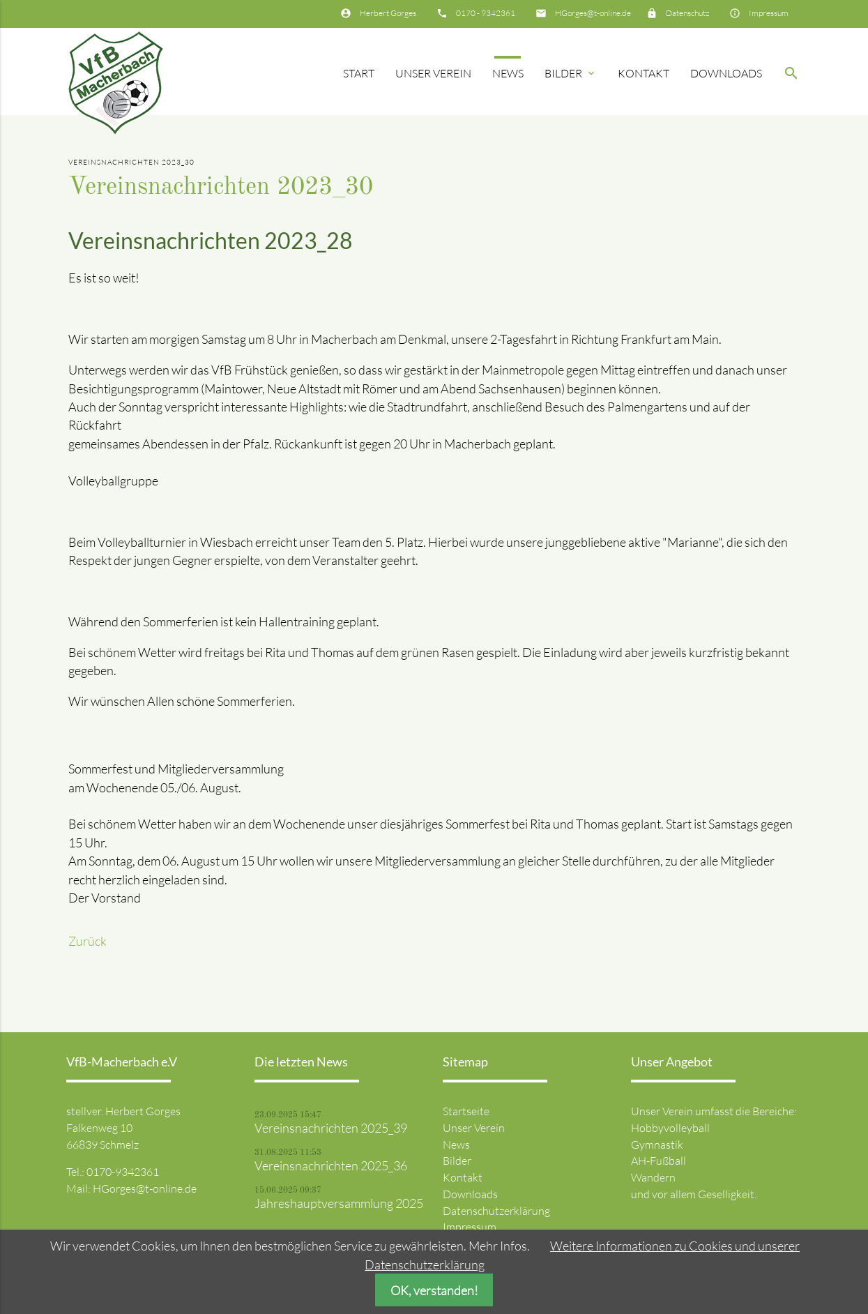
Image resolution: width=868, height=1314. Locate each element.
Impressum (769, 13)
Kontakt (643, 73)
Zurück (87, 941)
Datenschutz (687, 13)
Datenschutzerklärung (496, 1211)
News (508, 73)
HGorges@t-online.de (593, 13)
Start (358, 73)
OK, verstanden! (434, 1290)
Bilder (571, 73)
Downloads (726, 73)
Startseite (466, 1111)
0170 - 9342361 (485, 13)
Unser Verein (433, 73)
